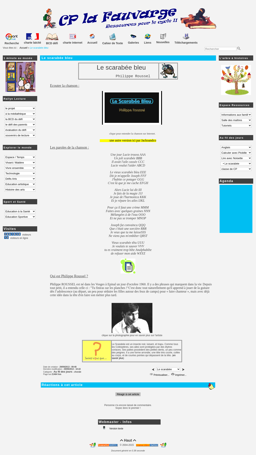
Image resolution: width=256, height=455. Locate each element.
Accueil (23, 47)
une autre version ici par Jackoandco (132, 140)
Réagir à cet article (128, 394)
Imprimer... (178, 375)
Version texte (116, 428)
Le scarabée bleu (57, 58)
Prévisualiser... (159, 375)
